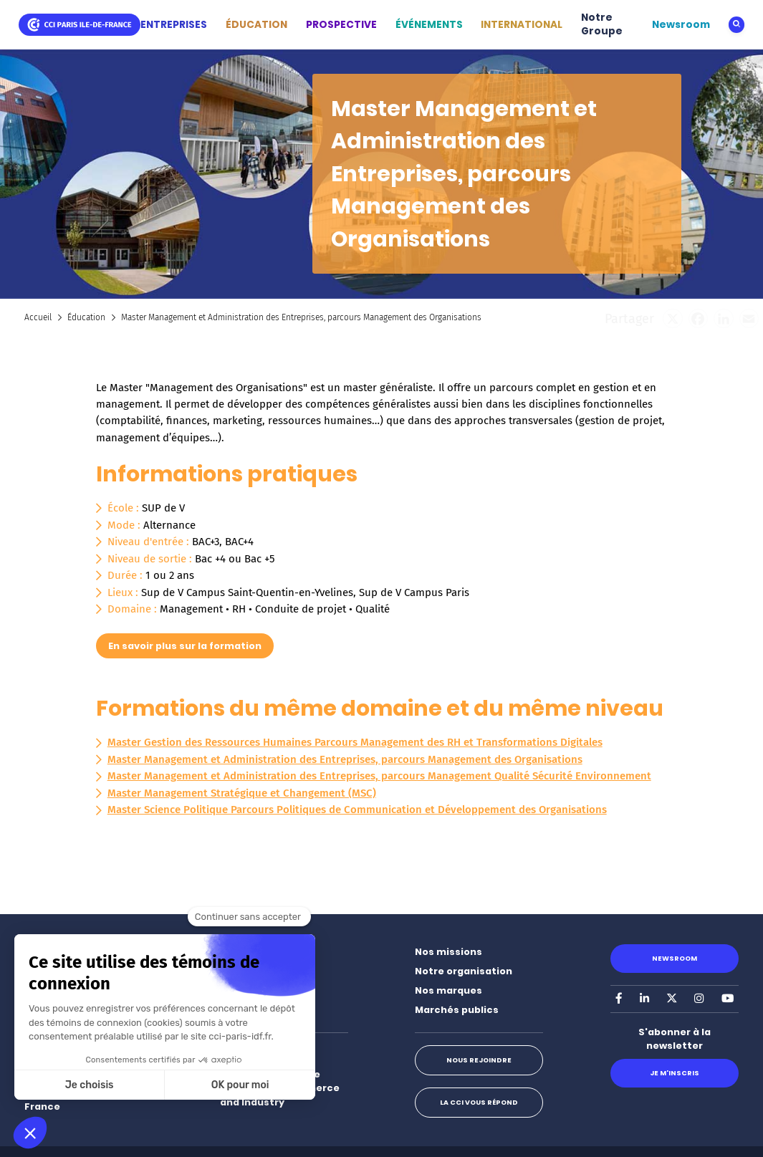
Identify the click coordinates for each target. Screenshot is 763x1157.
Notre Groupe (602, 25)
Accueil (38, 317)
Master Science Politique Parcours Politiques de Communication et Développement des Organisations (357, 809)
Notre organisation (463, 971)
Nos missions (448, 952)
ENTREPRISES (173, 25)
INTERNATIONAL (521, 25)
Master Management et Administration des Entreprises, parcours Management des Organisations (344, 759)
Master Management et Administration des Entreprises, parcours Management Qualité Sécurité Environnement (379, 775)
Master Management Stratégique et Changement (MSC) (241, 793)
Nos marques (448, 990)
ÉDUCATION (256, 25)
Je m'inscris (674, 1072)
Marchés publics (457, 1010)
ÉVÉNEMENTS (429, 25)
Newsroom (681, 25)
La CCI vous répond (479, 1102)
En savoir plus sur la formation (184, 646)
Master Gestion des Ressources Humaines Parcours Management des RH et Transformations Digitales (355, 742)
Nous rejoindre (479, 1060)
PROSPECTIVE (341, 25)
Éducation (86, 317)
